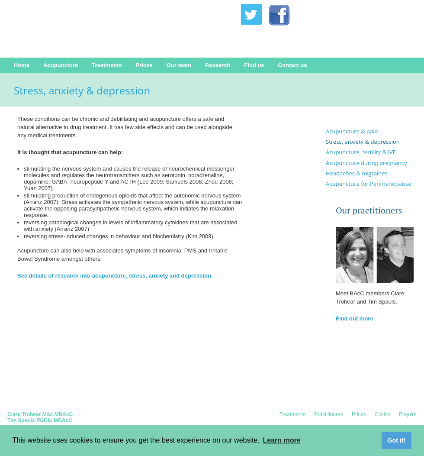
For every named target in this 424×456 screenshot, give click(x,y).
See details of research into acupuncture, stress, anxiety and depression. (115, 275)
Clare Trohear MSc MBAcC (40, 414)
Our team (179, 65)
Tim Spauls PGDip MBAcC (39, 420)
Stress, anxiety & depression (363, 142)
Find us (254, 65)
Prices (144, 65)
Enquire (408, 414)
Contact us (292, 65)
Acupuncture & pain (352, 131)
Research (218, 65)
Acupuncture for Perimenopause (368, 184)
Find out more (354, 318)
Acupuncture (60, 65)
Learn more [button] (281, 440)
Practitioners (328, 414)
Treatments (107, 65)
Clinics (382, 414)
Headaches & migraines (357, 173)
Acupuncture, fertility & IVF (360, 152)
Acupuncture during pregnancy (366, 163)
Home (21, 65)
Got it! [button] (396, 440)
